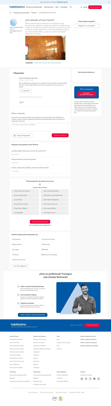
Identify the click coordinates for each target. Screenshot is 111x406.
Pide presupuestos (95, 7)
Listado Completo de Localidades (89, 345)
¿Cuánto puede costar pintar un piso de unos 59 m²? (28, 151)
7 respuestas (15, 171)
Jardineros (36, 355)
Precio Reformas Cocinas (16, 358)
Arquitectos (36, 367)
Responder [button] (25, 90)
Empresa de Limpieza (38, 342)
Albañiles (35, 364)
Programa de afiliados (62, 381)
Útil (22, 102)
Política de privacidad (47, 392)
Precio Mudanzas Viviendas (17, 345)
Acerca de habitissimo (62, 375)
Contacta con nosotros (86, 375)
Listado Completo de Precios (88, 336)
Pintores (34, 12)
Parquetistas (36, 352)
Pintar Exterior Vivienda (21, 204)
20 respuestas (15, 154)
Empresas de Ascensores (39, 339)
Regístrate (12, 378)
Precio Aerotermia (14, 342)
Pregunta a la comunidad (86, 25)
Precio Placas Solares (15, 355)
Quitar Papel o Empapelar (51, 199)
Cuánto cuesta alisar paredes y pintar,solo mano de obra (30, 167)
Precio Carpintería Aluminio (17, 361)
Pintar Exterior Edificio (20, 208)
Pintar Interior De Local (50, 204)
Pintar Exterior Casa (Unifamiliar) (53, 195)
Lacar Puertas (18, 199)
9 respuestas (15, 162)
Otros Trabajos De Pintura (51, 191)
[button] (13, 22)
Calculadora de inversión (39, 384)
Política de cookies (61, 392)
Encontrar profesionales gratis (86, 93)
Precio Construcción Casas (16, 348)
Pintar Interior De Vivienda (22, 191)
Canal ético (60, 378)
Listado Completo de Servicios (88, 339)
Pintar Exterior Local (49, 212)
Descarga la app (37, 381)
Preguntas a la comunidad (21, 12)
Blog (58, 339)
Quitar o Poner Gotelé (20, 195)
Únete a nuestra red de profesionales (32, 315)
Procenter (59, 348)
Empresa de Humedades (39, 345)
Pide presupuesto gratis (40, 221)
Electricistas (36, 361)
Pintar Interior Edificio (50, 208)
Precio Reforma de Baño (16, 339)
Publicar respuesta (60, 135)
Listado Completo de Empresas (88, 342)
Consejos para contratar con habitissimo (20, 381)
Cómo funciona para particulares (18, 375)
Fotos (58, 345)
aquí (82, 107)
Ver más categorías (20, 266)
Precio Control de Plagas (16, 367)
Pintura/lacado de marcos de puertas (23, 159)
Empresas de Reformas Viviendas (41, 348)
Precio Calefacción (14, 364)
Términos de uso (33, 392)
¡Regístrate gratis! (62, 2)
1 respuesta (29, 62)
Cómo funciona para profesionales (42, 375)
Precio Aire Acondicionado (17, 352)
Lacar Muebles (18, 212)
